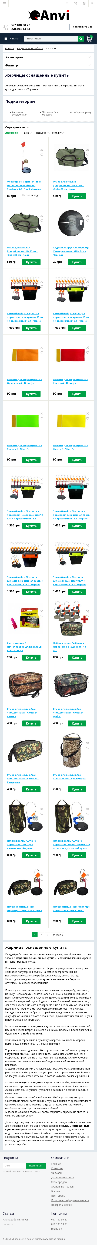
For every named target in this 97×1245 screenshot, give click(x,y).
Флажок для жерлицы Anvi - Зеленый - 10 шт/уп (24, 447)
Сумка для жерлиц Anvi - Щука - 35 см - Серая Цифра (69, 777)
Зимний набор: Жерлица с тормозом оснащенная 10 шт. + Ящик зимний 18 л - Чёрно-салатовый (71, 317)
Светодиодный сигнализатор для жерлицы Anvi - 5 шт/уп (24, 647)
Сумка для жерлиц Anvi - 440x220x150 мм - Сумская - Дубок (69, 713)
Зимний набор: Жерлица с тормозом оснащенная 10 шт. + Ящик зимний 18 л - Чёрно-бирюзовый (71, 515)
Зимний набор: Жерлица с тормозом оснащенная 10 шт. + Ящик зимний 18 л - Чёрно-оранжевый (25, 317)
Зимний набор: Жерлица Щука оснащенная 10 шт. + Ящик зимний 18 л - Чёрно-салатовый (69, 581)
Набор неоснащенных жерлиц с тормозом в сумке (24, 909)
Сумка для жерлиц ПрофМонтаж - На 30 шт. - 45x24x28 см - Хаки (68, 186)
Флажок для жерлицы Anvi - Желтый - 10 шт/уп (70, 447)
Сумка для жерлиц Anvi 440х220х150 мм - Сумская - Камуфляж (23, 779)
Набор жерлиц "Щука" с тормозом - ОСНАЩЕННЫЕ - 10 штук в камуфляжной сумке (71, 845)
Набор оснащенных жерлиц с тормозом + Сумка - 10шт (71, 909)
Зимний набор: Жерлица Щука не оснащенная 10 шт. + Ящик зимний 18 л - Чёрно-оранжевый (25, 581)
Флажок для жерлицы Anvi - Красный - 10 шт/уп (70, 381)
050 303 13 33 (20, 29)
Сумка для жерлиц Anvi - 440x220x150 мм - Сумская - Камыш (23, 713)
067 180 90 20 (20, 25)
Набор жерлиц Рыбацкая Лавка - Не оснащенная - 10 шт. (69, 647)
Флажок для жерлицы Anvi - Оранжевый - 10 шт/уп (24, 381)
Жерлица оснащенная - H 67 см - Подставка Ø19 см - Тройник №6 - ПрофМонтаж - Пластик (24, 186)
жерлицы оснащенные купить (36, 958)
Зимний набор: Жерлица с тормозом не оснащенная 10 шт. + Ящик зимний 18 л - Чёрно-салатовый (25, 515)
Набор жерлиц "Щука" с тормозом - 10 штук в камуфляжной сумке (21, 845)
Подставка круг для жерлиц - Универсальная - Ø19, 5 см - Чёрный (71, 251)
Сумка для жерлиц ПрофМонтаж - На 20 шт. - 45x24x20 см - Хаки (22, 251)
